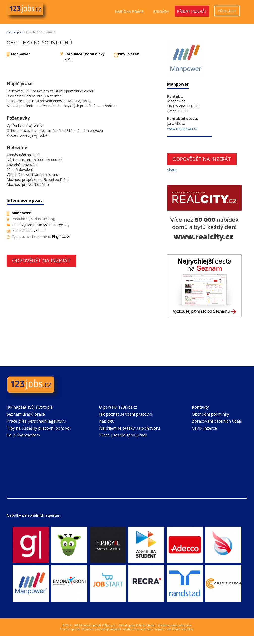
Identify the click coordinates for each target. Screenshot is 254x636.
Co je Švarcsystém (23, 435)
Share (171, 169)
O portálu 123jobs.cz (118, 407)
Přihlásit (227, 10)
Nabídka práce (129, 11)
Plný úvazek (128, 54)
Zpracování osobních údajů (217, 421)
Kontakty (200, 407)
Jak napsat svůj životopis (30, 407)
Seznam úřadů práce (26, 414)
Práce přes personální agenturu (36, 421)
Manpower (20, 54)
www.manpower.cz (182, 128)
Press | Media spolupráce (123, 435)
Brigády (161, 11)
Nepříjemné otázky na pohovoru (129, 428)
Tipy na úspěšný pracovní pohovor (39, 428)
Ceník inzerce (204, 428)
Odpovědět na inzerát (41, 260)
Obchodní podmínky (210, 414)
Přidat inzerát (192, 11)
